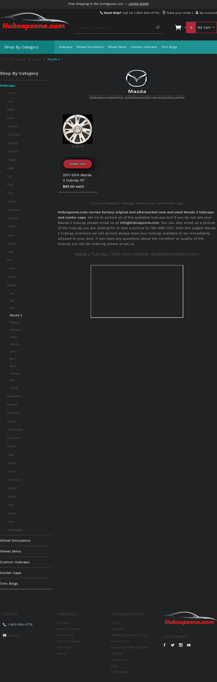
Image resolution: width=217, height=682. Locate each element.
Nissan (11, 421)
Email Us (14, 635)
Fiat (9, 176)
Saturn (11, 463)
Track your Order (177, 13)
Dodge (11, 159)
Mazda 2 (16, 315)
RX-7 (13, 380)
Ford (10, 184)
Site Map (117, 653)
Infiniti (11, 226)
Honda (11, 201)
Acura (11, 93)
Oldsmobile (15, 429)
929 (12, 308)
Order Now (77, 164)
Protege (15, 373)
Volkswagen (15, 530)
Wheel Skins (117, 47)
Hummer (13, 210)
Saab (10, 454)
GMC (10, 193)
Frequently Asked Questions (130, 647)
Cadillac (12, 126)
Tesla (10, 504)
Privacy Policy (120, 641)
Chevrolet (13, 134)
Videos (61, 653)
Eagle (10, 168)
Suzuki (11, 496)
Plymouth (13, 438)
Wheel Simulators (90, 47)
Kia (9, 260)
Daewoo (12, 151)
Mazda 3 (15, 322)
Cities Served (120, 672)
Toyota (11, 513)
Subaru (12, 488)
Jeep (10, 251)
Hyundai (12, 218)
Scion (11, 471)
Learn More (139, 3)
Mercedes (13, 396)
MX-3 (13, 358)
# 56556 (77, 131)
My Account (206, 13)
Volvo (10, 521)
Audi (10, 101)
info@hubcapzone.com (139, 223)
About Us (117, 629)
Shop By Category (21, 47)
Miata (13, 337)
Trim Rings (169, 47)
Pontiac (12, 446)
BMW (10, 109)
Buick (10, 118)
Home (4, 59)
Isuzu (10, 235)
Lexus (11, 268)
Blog (114, 665)
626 (12, 300)
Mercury (12, 404)
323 (12, 293)
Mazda (37, 59)
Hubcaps (65, 47)
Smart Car (14, 479)
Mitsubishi (14, 413)
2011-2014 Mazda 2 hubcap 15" (77, 177)
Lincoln (12, 276)
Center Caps (10, 573)
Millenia (15, 344)
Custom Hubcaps (144, 47)
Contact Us (118, 659)
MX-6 (13, 366)
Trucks (14, 387)
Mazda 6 (15, 329)
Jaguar (11, 243)
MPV (13, 351)
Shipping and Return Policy (129, 635)
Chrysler (12, 143)
